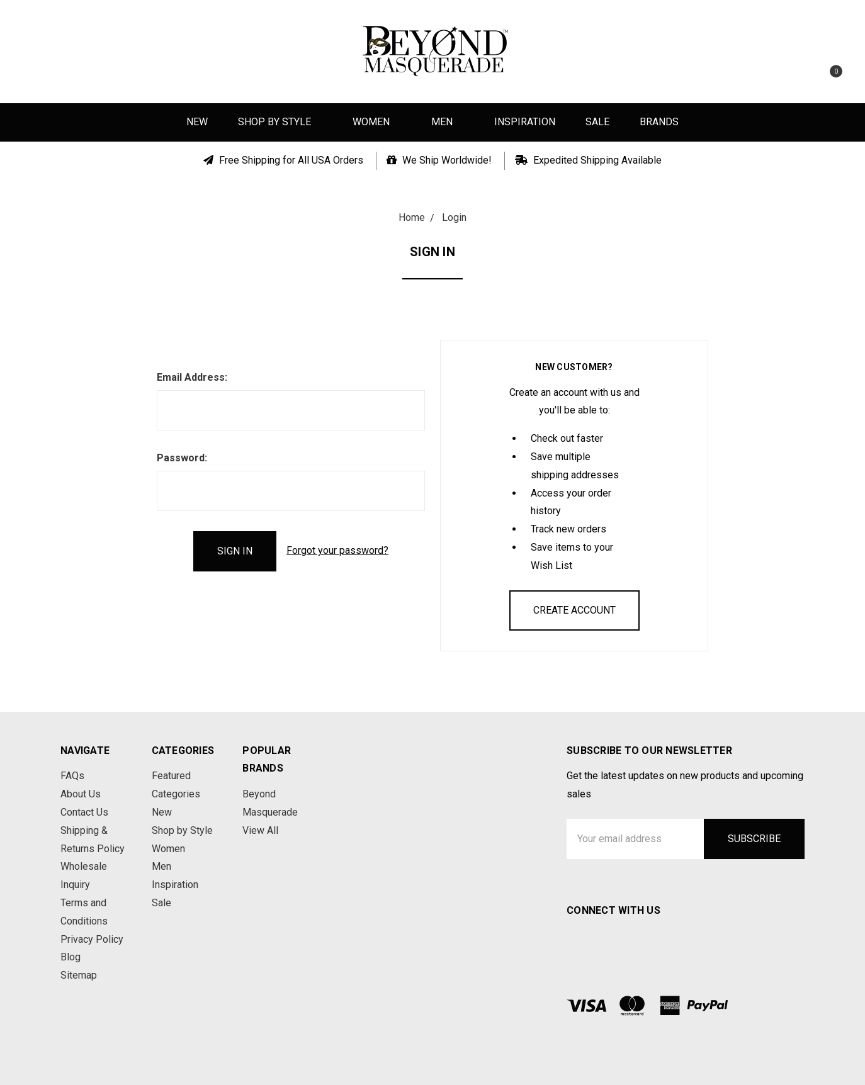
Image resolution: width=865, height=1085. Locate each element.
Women (377, 122)
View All (260, 830)
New (197, 122)
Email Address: (192, 377)
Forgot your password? (337, 550)
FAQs (72, 776)
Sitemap (78, 975)
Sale (597, 122)
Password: (182, 458)
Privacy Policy (91, 939)
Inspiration (524, 122)
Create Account (574, 610)
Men (447, 122)
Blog (70, 957)
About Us (80, 794)
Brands (659, 122)
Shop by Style (280, 122)
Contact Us (84, 812)
